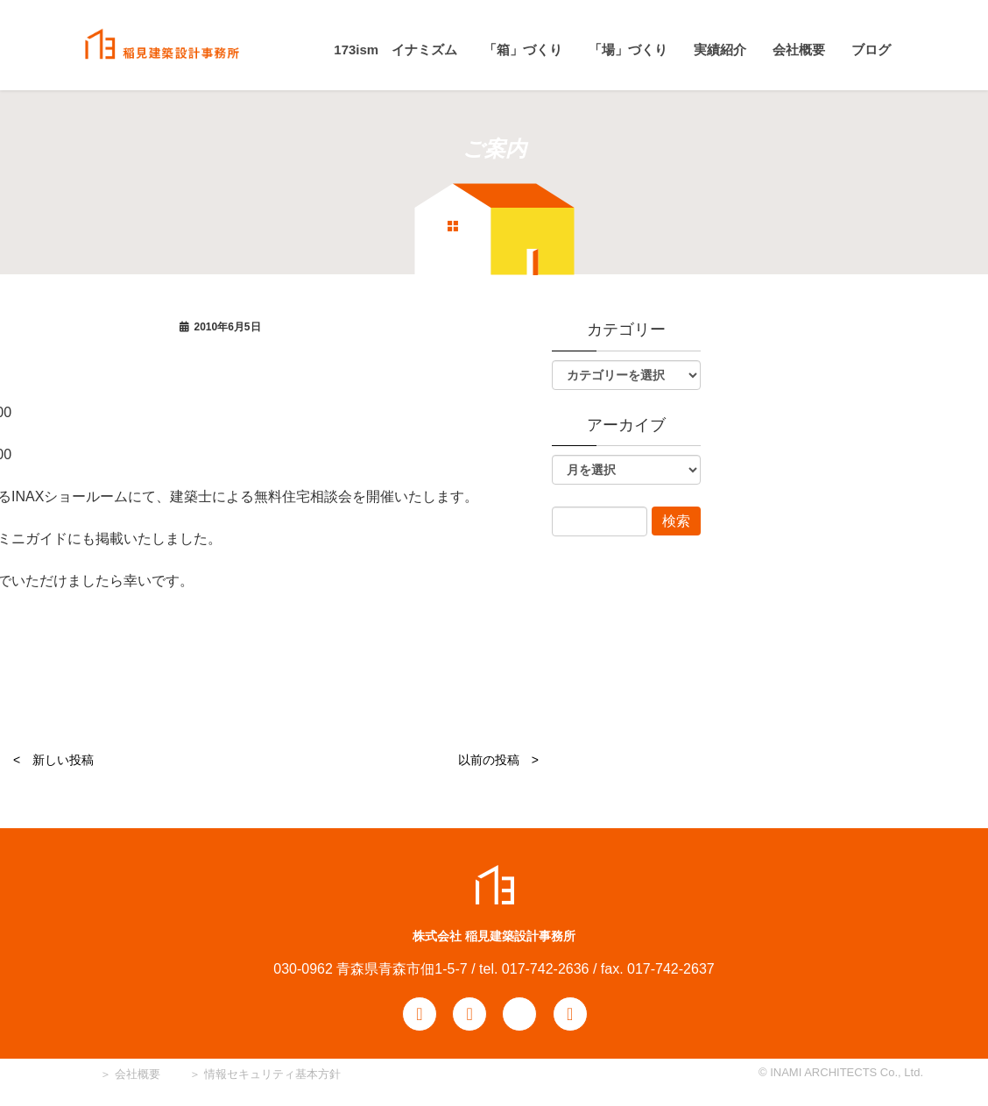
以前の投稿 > (498, 760)
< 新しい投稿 (53, 760)
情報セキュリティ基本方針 (272, 1074)
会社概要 (135, 1074)
